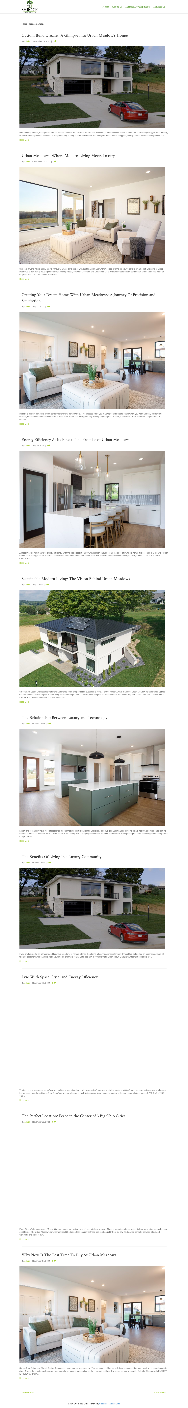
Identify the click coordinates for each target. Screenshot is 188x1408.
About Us (117, 7)
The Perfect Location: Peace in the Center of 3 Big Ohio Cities (73, 1116)
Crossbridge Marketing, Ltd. (109, 1404)
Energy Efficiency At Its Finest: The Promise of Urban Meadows (75, 440)
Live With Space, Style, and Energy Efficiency (60, 977)
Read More (24, 140)
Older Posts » (160, 1392)
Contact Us (159, 7)
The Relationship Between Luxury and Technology (64, 717)
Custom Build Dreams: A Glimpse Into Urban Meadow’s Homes (75, 35)
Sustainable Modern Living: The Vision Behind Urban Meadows (76, 579)
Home (105, 7)
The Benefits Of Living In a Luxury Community (61, 857)
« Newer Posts (28, 1392)
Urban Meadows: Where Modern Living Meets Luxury (68, 156)
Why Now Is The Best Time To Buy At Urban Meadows (69, 1255)
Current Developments (137, 7)
